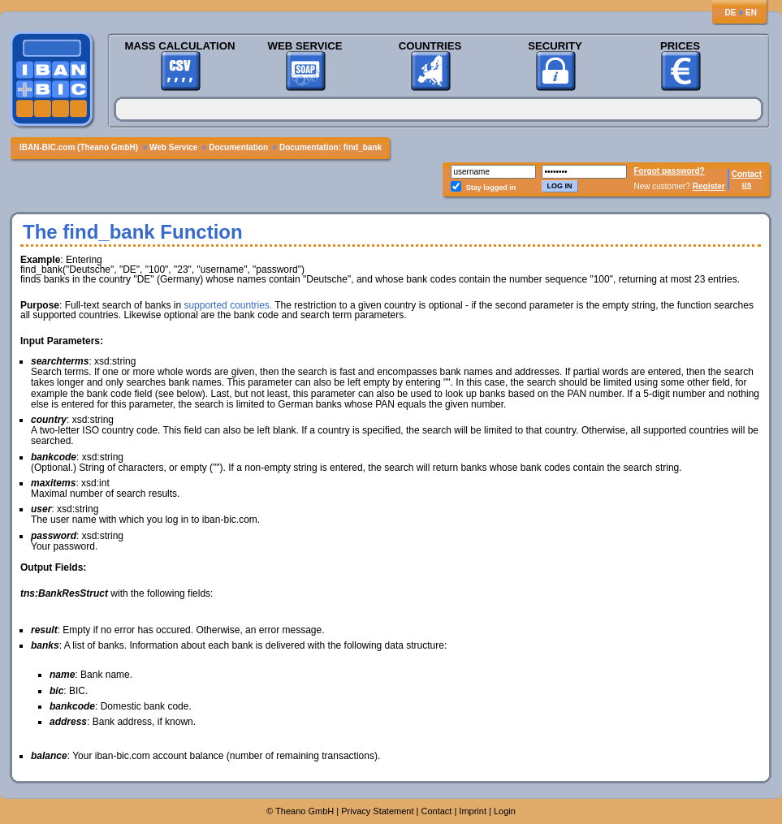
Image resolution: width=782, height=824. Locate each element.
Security (555, 46)
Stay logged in (491, 187)
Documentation (238, 147)
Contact (747, 174)
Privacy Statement (377, 811)
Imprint (472, 811)
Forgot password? (669, 170)
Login (505, 811)
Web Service (304, 46)
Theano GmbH (304, 811)
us (747, 184)
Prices (680, 46)
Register (709, 186)
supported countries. (228, 305)
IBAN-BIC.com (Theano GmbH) (78, 147)
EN (751, 12)
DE (730, 12)
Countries (430, 46)
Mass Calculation (179, 46)
